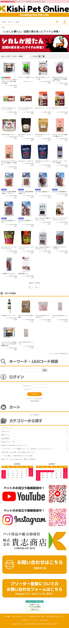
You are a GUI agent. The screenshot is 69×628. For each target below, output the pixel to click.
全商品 (3, 27)
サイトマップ (34, 620)
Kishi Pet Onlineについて (19, 616)
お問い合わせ (44, 620)
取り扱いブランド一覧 (8, 442)
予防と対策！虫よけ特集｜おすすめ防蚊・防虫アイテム (18, 452)
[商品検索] (26, 22)
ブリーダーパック (6, 428)
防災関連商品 (5, 438)
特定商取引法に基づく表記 (37, 616)
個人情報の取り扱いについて (55, 616)
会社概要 (7, 616)
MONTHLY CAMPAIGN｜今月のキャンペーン (15, 445)
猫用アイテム (5, 435)
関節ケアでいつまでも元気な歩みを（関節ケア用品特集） (18, 459)
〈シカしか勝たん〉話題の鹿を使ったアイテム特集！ (17, 455)
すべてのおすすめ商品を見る (59, 353)
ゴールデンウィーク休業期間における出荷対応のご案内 (30, 1)
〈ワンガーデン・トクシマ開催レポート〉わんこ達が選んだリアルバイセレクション (27, 449)
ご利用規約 (24, 620)
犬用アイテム (5, 431)
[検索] (50, 22)
